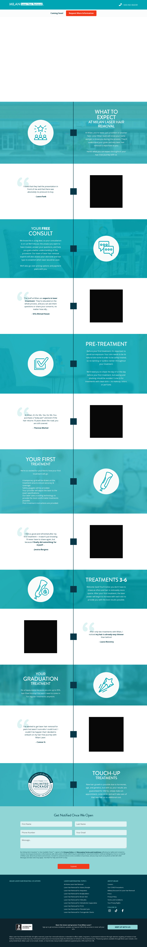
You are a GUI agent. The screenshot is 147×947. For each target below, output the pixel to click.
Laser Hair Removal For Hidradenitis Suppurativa (80, 903)
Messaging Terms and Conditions (89, 852)
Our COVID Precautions (116, 887)
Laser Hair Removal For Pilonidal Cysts (77, 909)
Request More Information (81, 13)
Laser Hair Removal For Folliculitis (75, 900)
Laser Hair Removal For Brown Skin (76, 897)
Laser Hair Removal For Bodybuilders (76, 894)
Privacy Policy (69, 852)
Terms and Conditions (115, 900)
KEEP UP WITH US (122, 927)
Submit (74, 866)
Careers (110, 884)
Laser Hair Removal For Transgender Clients (79, 912)
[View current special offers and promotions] (57, 13)
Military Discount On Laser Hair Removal (121, 890)
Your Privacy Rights (114, 903)
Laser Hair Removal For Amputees (75, 890)
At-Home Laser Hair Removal (73, 884)
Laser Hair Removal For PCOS (74, 906)
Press (110, 894)
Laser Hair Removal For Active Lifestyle (77, 887)
